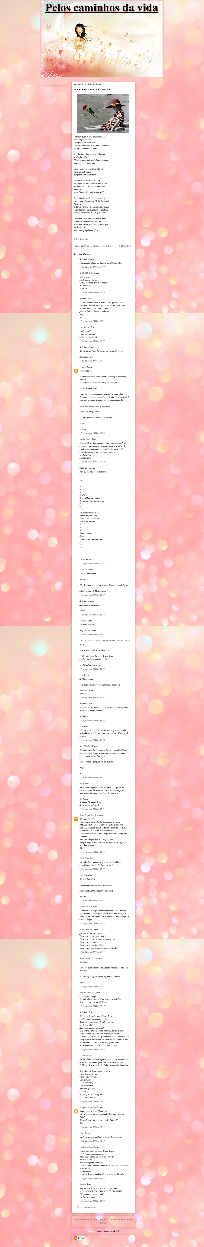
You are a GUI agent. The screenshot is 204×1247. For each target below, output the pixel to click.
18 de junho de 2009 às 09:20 (92, 852)
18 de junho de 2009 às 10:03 (92, 923)
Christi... (83, 621)
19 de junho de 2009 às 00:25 (92, 1178)
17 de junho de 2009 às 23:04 (92, 669)
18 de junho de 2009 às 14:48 (92, 1141)
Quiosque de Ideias (87, 958)
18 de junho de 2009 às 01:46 (92, 740)
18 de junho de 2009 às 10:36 (92, 952)
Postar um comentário (86, 1207)
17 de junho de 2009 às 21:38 (92, 615)
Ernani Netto (85, 569)
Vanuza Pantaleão (87, 992)
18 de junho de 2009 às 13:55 (92, 1127)
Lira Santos (84, 327)
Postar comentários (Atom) (107, 1231)
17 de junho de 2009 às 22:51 (92, 634)
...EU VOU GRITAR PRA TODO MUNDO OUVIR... (102, 640)
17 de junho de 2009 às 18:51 (92, 321)
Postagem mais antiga (121, 1219)
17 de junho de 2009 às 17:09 (92, 267)
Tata (81, 675)
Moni (81, 1133)
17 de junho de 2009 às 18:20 (92, 292)
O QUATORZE (86, 273)
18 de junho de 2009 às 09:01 (92, 809)
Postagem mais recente (85, 1219)
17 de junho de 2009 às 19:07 (92, 341)
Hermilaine (84, 858)
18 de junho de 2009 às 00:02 (92, 697)
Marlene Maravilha (87, 1147)
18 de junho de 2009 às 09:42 (92, 869)
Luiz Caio (83, 875)
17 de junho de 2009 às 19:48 (92, 433)
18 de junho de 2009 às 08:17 (92, 777)
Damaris (83, 1055)
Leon (81, 726)
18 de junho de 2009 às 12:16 (92, 1006)
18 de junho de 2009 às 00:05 (92, 720)
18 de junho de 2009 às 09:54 (92, 900)
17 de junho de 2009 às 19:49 (92, 462)
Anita (81, 783)
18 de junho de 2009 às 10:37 (92, 986)
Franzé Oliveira (86, 929)
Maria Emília (85, 439)
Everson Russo (85, 906)
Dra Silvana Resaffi (87, 815)
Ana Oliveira (85, 746)
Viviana (82, 367)
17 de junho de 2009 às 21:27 (92, 595)
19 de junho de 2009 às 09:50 (92, 1201)
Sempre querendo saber (89, 1107)
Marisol (82, 1184)
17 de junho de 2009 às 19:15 (92, 361)
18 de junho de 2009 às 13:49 (92, 1049)
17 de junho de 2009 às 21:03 (92, 563)
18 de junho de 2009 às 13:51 (92, 1101)
